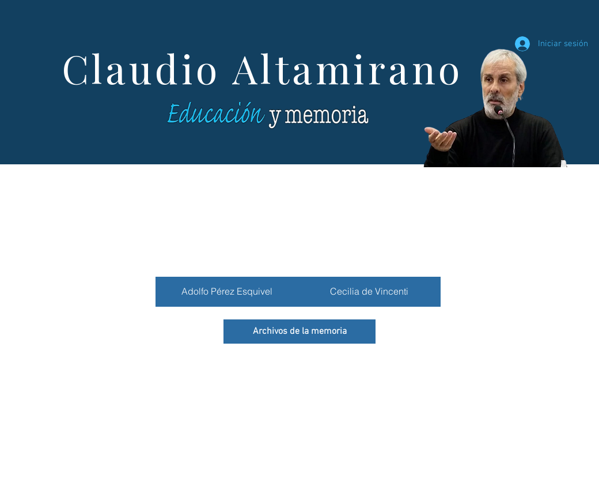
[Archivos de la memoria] (299, 331)
